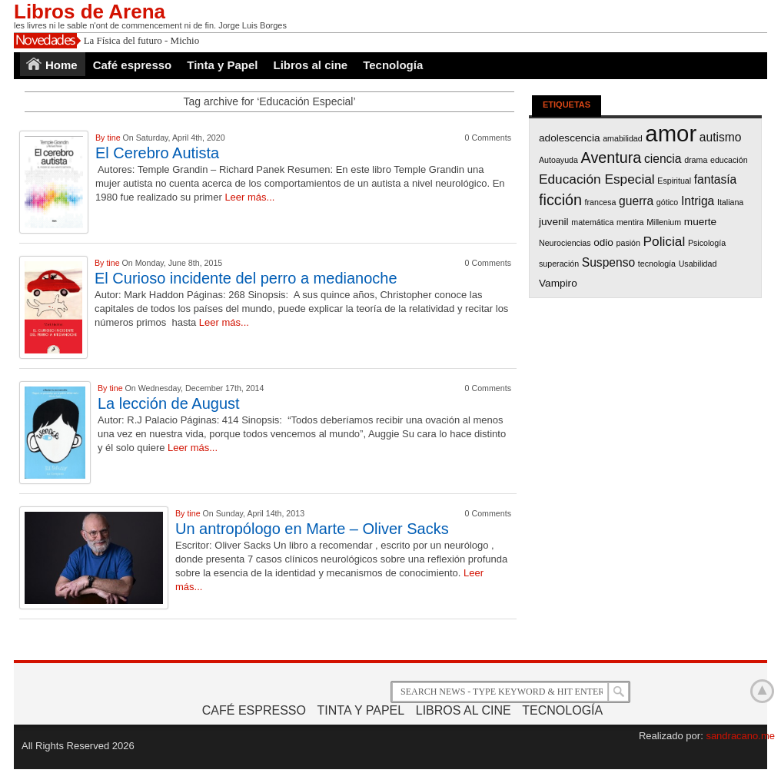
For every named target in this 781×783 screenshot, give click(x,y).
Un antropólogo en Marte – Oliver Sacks (312, 528)
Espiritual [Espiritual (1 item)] (674, 180)
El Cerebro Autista (157, 152)
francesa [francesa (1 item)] (600, 202)
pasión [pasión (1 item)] (628, 242)
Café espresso (132, 64)
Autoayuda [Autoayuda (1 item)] (558, 159)
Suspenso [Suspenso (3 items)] (608, 262)
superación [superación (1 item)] (559, 263)
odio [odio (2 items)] (603, 242)
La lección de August (169, 403)
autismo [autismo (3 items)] (721, 137)
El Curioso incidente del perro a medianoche (246, 278)
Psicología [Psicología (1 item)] (707, 242)
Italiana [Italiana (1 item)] (730, 202)
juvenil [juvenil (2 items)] (554, 221)
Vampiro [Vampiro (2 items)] (558, 283)
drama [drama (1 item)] (695, 159)
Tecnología (393, 64)
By (101, 137)
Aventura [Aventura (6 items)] (611, 157)
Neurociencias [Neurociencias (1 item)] (565, 242)
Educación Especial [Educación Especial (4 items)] (597, 179)
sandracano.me (740, 736)
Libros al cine (311, 64)
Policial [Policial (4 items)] (664, 241)
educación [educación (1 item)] (729, 159)
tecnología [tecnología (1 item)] (657, 263)
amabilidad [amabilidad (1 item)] (623, 138)
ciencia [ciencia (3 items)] (663, 158)
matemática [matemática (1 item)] (592, 222)
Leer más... (249, 197)
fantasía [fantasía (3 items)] (715, 179)
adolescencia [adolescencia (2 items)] (569, 138)
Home (61, 64)
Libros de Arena (89, 11)
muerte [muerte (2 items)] (700, 221)
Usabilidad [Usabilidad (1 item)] (698, 263)
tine (114, 137)
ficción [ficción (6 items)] (560, 199)
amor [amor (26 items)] (670, 133)
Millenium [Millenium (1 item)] (663, 222)
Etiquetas (566, 104)
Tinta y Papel (222, 64)
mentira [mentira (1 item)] (630, 222)
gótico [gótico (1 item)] (667, 202)
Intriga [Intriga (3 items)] (697, 200)
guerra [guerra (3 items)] (636, 200)
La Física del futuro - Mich (137, 40)
